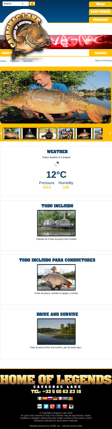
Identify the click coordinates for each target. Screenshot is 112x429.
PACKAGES (100, 20)
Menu (100, 4)
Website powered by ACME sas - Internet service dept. (56, 426)
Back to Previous (103, 60)
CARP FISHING (101, 12)
